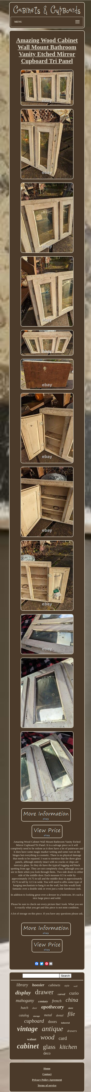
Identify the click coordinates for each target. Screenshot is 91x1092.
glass (49, 1046)
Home (47, 1068)
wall (75, 986)
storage (36, 1016)
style (66, 985)
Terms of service (46, 1085)
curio (74, 993)
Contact (46, 1074)
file (71, 1014)
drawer (44, 992)
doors (52, 1021)
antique (52, 1029)
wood (47, 1037)
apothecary (52, 1007)
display (23, 993)
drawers (72, 1031)
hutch (24, 1008)
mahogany (25, 1000)
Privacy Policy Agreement (47, 1079)
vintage (27, 1029)
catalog (24, 1015)
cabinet (28, 1046)
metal (48, 1015)
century (43, 1001)
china (72, 1000)
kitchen (68, 1046)
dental (60, 1015)
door (34, 1008)
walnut (31, 1039)
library (22, 985)
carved (61, 994)
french (56, 1001)
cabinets (54, 985)
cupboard (34, 1021)
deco (47, 1053)
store (70, 1008)
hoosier (38, 985)
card (63, 1038)
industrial (65, 1023)
